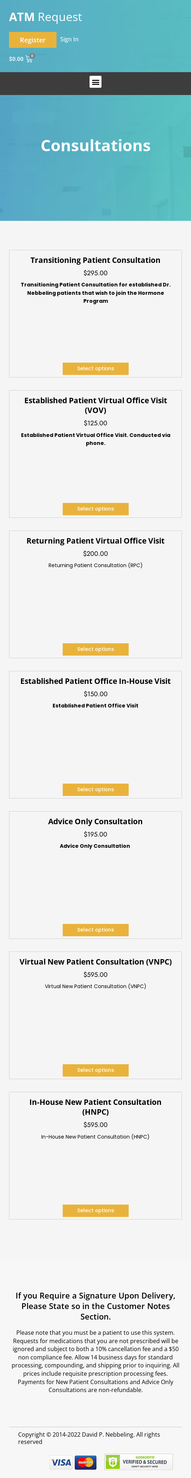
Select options (95, 368)
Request (45, 16)
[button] (95, 82)
